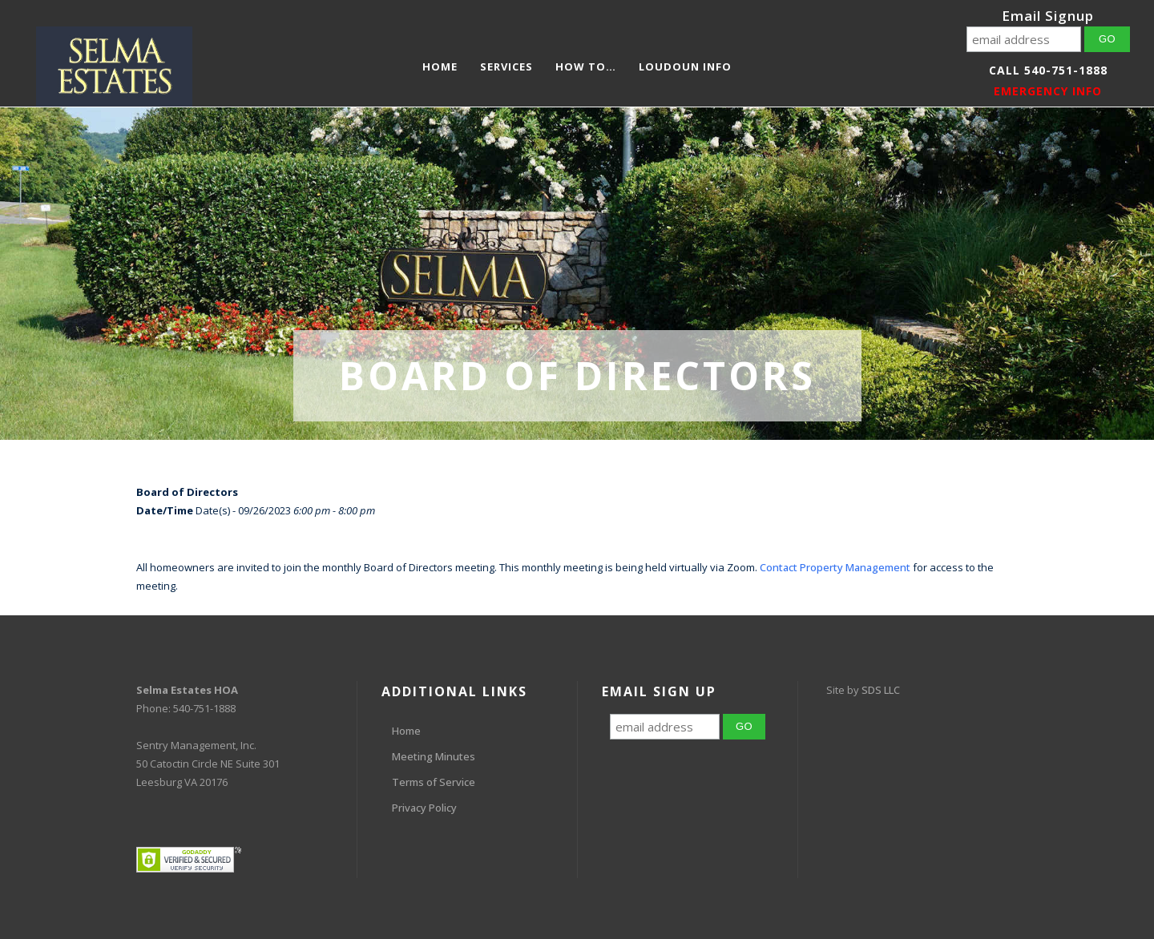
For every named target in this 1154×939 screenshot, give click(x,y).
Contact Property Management (835, 567)
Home (406, 730)
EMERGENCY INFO (1048, 91)
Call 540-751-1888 (1048, 70)
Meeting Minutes (433, 756)
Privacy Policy (424, 807)
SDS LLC (880, 690)
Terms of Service (433, 782)
